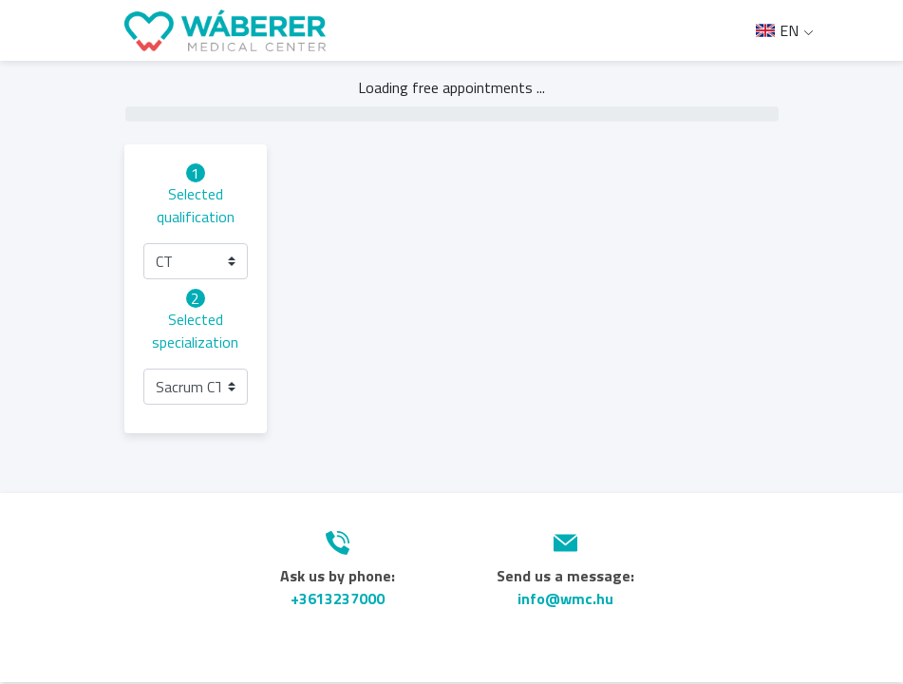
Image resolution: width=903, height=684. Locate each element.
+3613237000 (338, 598)
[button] (195, 261)
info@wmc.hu (565, 598)
